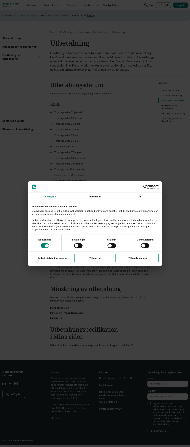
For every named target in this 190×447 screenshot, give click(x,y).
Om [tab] (139, 196)
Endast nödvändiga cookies (52, 258)
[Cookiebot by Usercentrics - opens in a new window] (146, 187)
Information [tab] (95, 196)
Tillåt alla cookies (138, 258)
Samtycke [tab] (50, 196)
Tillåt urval (95, 258)
